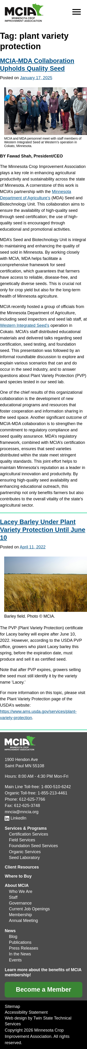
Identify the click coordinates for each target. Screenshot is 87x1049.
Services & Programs (26, 828)
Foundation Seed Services (33, 845)
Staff (13, 897)
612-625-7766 (32, 799)
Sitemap (12, 1006)
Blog (13, 936)
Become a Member (43, 989)
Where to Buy (18, 876)
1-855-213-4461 (52, 793)
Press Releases (23, 948)
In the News (20, 954)
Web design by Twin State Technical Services (38, 1021)
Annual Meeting (23, 920)
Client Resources (22, 867)
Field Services (22, 840)
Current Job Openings (29, 909)
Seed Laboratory (24, 857)
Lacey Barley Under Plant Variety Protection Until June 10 (42, 529)
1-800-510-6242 (56, 786)
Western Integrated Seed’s (24, 325)
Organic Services (25, 851)
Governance (20, 903)
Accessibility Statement (26, 1012)
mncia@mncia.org (21, 812)
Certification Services (28, 834)
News (10, 930)
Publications (20, 942)
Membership (20, 914)
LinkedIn (15, 818)
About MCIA (17, 885)
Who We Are (20, 891)
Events (15, 960)
